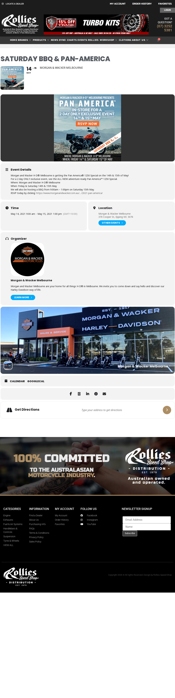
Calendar (17, 381)
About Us (140, 40)
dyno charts (68, 40)
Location (105, 208)
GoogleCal (35, 381)
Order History (142, 3)
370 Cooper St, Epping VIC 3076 (115, 216)
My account (118, 3)
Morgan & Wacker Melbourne (114, 213)
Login (167, 10)
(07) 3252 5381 (164, 28)
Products (41, 40)
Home (13, 40)
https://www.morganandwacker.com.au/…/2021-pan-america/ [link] (69, 193)
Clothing (125, 40)
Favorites (165, 3)
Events (82, 40)
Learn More (23, 297)
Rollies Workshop (102, 40)
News (54, 40)
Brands (24, 40)
